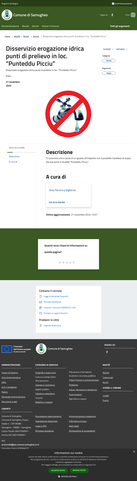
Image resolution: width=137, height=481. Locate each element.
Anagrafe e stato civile (45, 372)
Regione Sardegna (10, 3)
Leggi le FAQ (41, 426)
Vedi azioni (122, 49)
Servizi (36, 36)
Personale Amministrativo (13, 396)
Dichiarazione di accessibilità (82, 430)
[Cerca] (132, 15)
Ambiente (73, 384)
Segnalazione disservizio (46, 421)
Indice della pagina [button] (16, 147)
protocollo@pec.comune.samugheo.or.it (20, 444)
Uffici (4, 382)
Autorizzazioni (75, 394)
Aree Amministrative (11, 377)
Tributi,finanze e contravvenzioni (84, 380)
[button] (68, 476)
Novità (17, 36)
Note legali (74, 426)
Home (7, 36)
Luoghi (106, 395)
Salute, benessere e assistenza (83, 389)
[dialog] (68, 465)
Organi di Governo (10, 372)
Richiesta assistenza (44, 430)
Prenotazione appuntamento (48, 416)
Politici (5, 392)
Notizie (106, 372)
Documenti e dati (9, 401)
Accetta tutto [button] (58, 470)
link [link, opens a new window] (94, 465)
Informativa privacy (78, 421)
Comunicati (108, 377)
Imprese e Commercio (45, 385)
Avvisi (26, 36)
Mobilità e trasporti (44, 402)
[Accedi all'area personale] (121, 3)
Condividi (108, 49)
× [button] (134, 452)
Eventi (106, 400)
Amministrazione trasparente (82, 416)
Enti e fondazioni (9, 387)
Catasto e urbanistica (45, 393)
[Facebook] (108, 15)
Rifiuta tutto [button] (79, 470)
